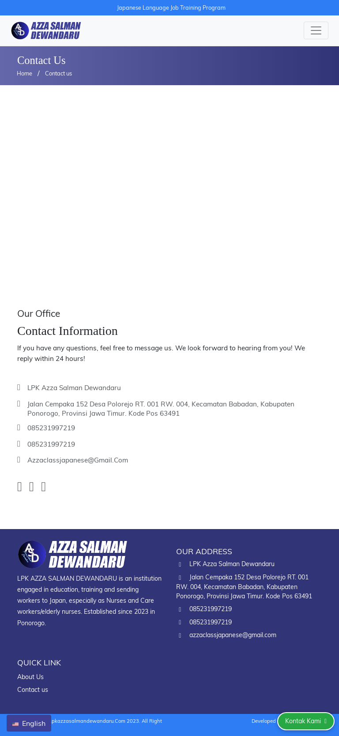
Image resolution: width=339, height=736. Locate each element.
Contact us (58, 73)
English (28, 723)
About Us (30, 677)
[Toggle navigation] (316, 30)
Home (24, 73)
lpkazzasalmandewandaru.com (87, 721)
